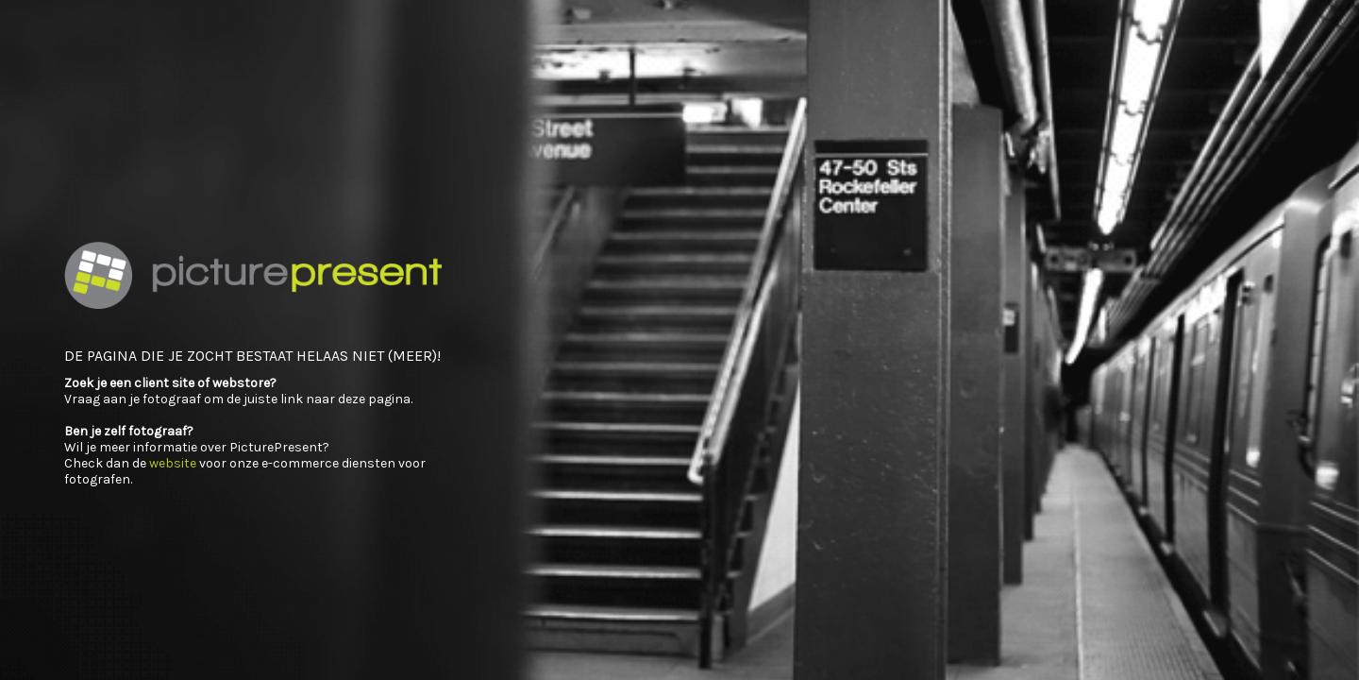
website (172, 463)
